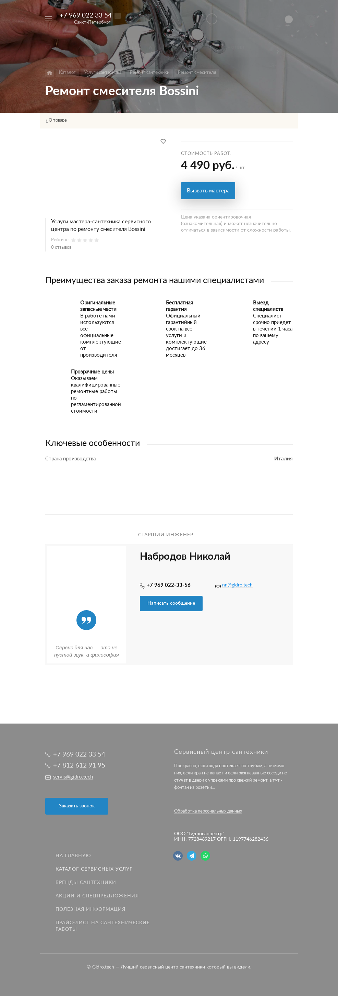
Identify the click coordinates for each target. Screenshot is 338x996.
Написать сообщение (171, 603)
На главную (73, 855)
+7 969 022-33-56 (169, 585)
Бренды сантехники (86, 882)
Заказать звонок (77, 806)
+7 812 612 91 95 (79, 765)
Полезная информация (90, 909)
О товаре (58, 120)
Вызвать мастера (208, 190)
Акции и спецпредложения (97, 896)
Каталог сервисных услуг (94, 869)
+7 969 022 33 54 (86, 15)
